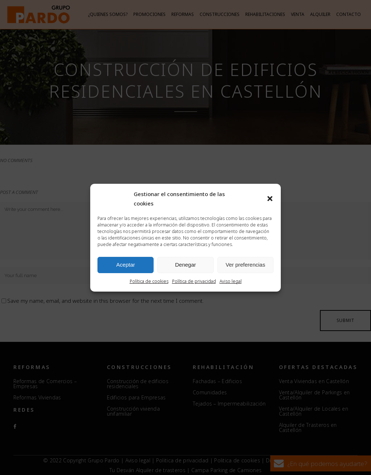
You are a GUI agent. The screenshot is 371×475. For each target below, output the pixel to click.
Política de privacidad (194, 281)
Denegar (185, 265)
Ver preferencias (245, 265)
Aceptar (125, 265)
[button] (270, 198)
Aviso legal (231, 281)
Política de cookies (149, 281)
